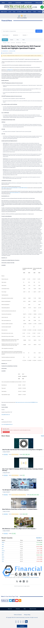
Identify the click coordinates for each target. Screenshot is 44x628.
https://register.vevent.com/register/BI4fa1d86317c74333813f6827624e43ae (14, 187)
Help (25, 608)
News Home (4, 11)
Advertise (18, 608)
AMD (3, 546)
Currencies (13, 42)
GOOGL (24, 514)
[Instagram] (27, 581)
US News (19, 11)
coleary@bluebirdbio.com (6, 414)
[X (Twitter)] (17, 581)
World (24, 11)
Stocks (11, 39)
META (26, 514)
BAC (3, 548)
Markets (5, 39)
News (3, 2)
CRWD (26, 454)
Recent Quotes (5, 35)
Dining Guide (38, 2)
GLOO (23, 475)
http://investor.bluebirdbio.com (15, 192)
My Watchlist (15, 35)
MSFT (3, 555)
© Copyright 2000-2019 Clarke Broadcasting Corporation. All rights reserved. (22, 617)
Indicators (24, 35)
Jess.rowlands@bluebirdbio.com (7, 424)
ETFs (18, 39)
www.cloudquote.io (32, 574)
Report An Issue (33, 608)
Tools (23, 39)
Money (29, 11)
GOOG (3, 550)
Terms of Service (18, 614)
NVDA (33, 494)
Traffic (34, 11)
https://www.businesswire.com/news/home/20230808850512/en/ (27, 402)
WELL (15, 533)
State (14, 11)
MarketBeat (6, 454)
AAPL (3, 544)
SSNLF (38, 494)
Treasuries (24, 42)
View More (38, 537)
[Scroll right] (43, 2)
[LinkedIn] (23, 581)
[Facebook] (20, 581)
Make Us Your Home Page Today (9, 596)
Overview (4, 42)
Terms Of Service (35, 577)
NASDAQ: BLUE (9, 69)
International (18, 42)
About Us (10, 608)
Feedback (22, 626)
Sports (10, 2)
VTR (12, 533)
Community (18, 2)
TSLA (3, 561)
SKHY (35, 494)
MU (30, 494)
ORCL (3, 559)
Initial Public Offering (22, 494)
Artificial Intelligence (15, 454)
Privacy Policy (26, 577)
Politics (39, 11)
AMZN (24, 454)
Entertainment (28, 2)
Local (10, 11)
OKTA (29, 454)
